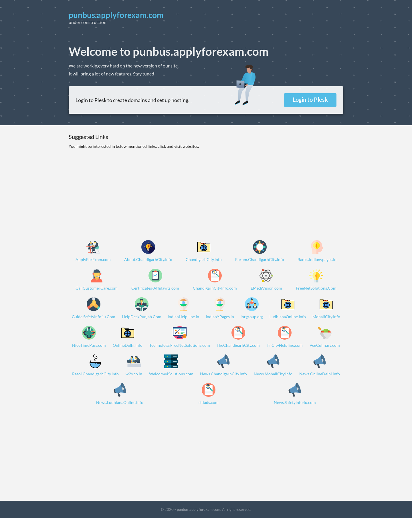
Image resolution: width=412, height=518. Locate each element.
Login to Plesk (310, 99)
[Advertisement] (206, 190)
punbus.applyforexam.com (198, 509)
